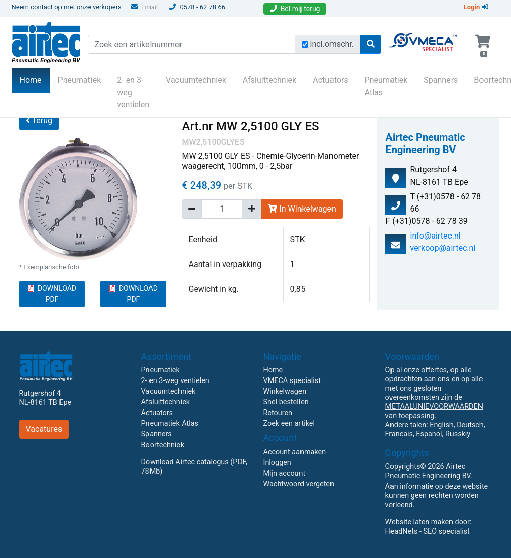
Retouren (278, 412)
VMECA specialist (292, 380)
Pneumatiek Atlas (386, 86)
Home (35, 79)
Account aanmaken (294, 452)
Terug (39, 120)
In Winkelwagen (302, 209)
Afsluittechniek (269, 80)
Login (476, 7)
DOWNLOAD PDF (52, 293)
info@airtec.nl (435, 236)
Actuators (330, 80)
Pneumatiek (79, 80)
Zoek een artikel (289, 423)
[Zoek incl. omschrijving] (305, 44)
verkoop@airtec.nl (442, 248)
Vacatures (44, 429)
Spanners (441, 80)
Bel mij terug (295, 9)
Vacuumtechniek (196, 80)
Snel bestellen (286, 402)
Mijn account (284, 473)
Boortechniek (163, 444)
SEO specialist (447, 531)
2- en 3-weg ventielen (133, 92)
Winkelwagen (285, 391)
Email (144, 7)
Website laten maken (419, 522)
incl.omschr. (332, 44)
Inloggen (277, 462)
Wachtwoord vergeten (298, 484)
